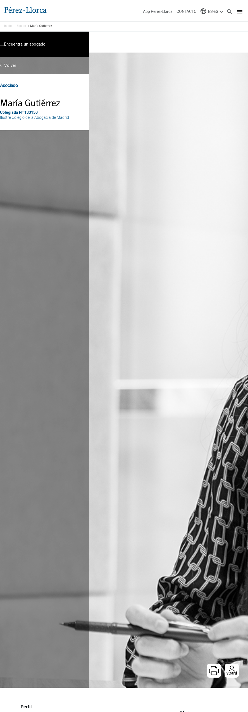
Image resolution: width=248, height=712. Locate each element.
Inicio (8, 26)
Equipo (21, 26)
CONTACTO (187, 12)
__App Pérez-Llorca (156, 12)
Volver (10, 65)
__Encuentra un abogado (23, 44)
